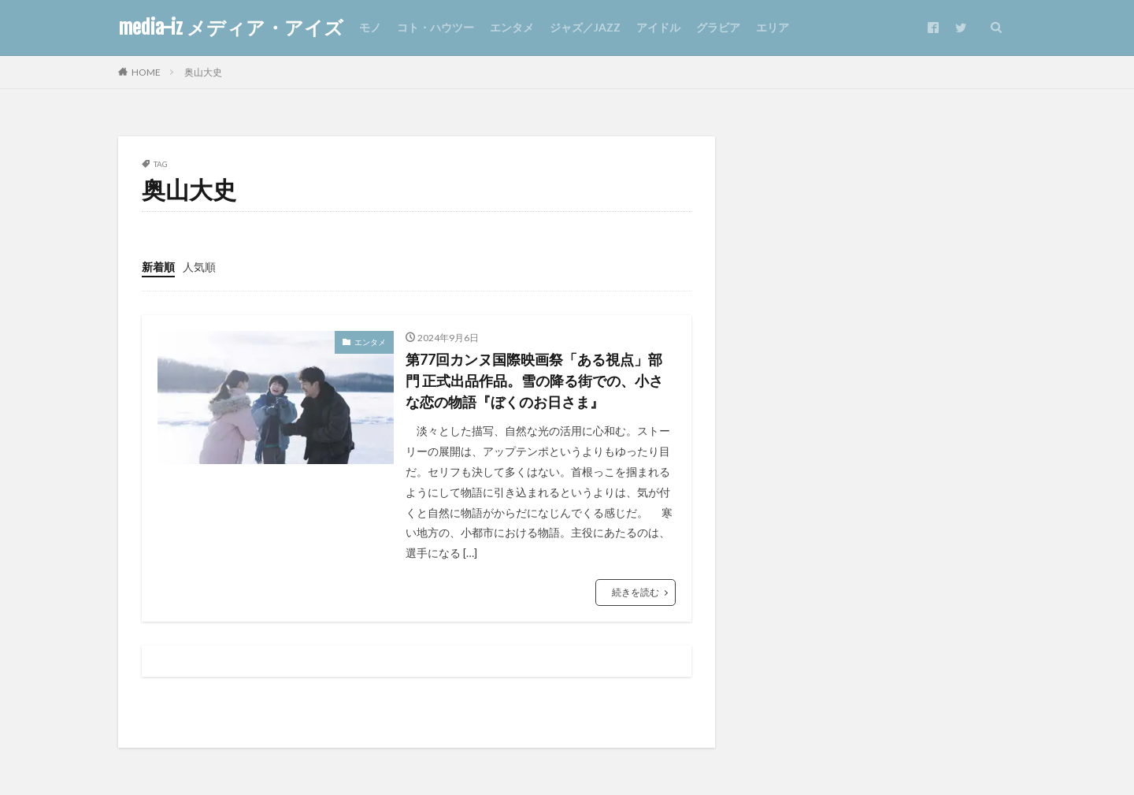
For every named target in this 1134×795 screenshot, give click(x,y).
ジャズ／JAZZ (585, 27)
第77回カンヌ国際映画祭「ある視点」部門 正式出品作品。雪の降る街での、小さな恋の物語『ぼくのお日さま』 (534, 381)
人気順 (199, 266)
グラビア (718, 27)
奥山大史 (203, 72)
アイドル (658, 27)
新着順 (158, 266)
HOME (146, 72)
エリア (772, 27)
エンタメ (512, 27)
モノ (370, 27)
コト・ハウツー (435, 27)
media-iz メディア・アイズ (230, 27)
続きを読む (635, 592)
